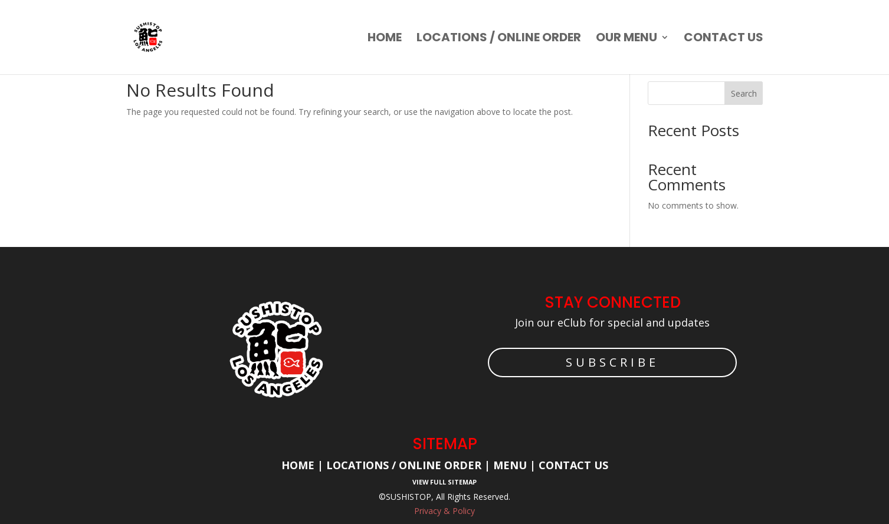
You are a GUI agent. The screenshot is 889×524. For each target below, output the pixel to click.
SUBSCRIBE (612, 362)
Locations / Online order (498, 39)
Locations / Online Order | (408, 465)
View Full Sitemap (444, 481)
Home (385, 39)
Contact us (723, 39)
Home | (303, 465)
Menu (508, 465)
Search (744, 93)
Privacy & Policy (444, 510)
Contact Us (573, 465)
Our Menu (626, 39)
